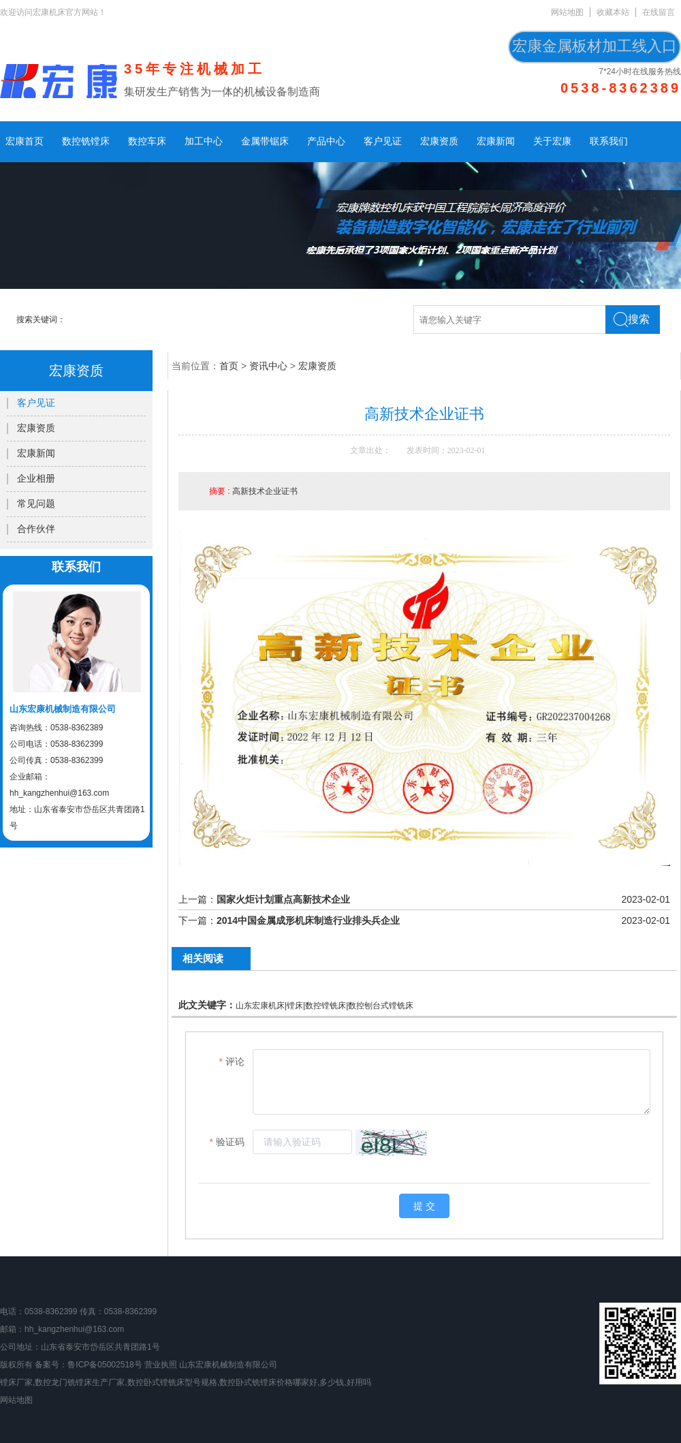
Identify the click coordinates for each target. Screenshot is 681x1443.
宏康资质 (439, 141)
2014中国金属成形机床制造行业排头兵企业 (308, 920)
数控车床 (147, 141)
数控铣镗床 (86, 141)
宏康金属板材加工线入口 (594, 46)
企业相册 (36, 479)
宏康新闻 (496, 141)
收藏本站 (613, 12)
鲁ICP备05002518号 (104, 1364)
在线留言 (658, 12)
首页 (228, 365)
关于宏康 (552, 141)
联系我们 (609, 141)
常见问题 (36, 504)
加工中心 (204, 141)
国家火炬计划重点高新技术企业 (283, 899)
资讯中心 (268, 365)
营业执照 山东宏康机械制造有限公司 (210, 1364)
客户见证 (383, 141)
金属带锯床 (265, 141)
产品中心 (326, 141)
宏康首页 (24, 141)
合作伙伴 (36, 529)
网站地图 (567, 12)
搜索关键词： (40, 319)
